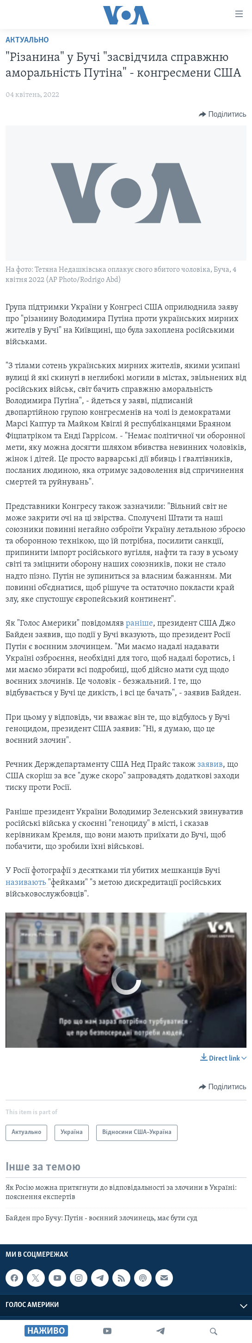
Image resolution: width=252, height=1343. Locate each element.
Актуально (27, 40)
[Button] (222, 114)
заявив (210, 764)
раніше (139, 623)
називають (27, 882)
